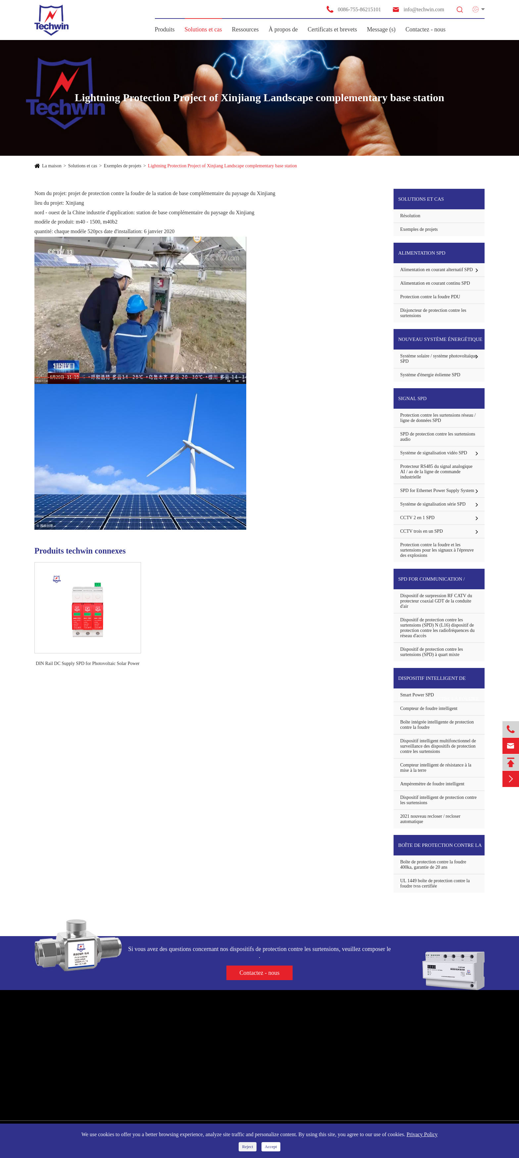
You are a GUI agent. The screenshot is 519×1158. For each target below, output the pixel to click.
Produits (165, 29)
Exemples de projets (122, 165)
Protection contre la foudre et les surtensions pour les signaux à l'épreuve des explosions (437, 550)
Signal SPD (412, 398)
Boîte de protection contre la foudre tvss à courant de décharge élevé (440, 849)
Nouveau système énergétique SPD (440, 343)
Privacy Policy (422, 1134)
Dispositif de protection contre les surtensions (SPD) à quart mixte (431, 652)
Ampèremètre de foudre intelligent (432, 783)
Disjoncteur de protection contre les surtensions (433, 313)
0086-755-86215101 (353, 9)
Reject (247, 1146)
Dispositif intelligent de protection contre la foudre (438, 682)
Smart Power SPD (417, 694)
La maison (52, 165)
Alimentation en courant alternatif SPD (436, 269)
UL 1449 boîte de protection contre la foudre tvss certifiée (435, 883)
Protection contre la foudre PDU (430, 296)
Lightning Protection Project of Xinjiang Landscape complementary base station (222, 165)
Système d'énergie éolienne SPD (430, 374)
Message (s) (381, 29)
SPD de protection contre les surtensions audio (437, 437)
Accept (271, 1146)
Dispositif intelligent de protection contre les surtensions (438, 800)
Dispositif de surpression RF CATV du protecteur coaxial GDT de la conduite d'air (436, 601)
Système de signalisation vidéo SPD (433, 452)
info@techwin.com (418, 9)
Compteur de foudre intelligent (428, 708)
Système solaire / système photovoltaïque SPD (438, 358)
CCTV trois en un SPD (421, 531)
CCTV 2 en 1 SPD (417, 517)
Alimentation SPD (422, 253)
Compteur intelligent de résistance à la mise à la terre (435, 768)
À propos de (283, 29)
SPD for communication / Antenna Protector (431, 582)
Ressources (245, 29)
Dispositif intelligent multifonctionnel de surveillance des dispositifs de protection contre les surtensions (438, 746)
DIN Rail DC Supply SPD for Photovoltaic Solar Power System (87, 664)
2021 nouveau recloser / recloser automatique (430, 819)
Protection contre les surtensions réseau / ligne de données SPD (438, 418)
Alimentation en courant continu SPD (435, 283)
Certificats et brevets (332, 29)
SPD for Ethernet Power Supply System (437, 490)
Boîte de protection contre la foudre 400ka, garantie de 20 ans (433, 864)
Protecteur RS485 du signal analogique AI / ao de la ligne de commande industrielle (436, 471)
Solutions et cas (203, 29)
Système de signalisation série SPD (433, 504)
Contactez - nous (425, 29)
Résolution (410, 215)
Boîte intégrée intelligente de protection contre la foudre (437, 725)
